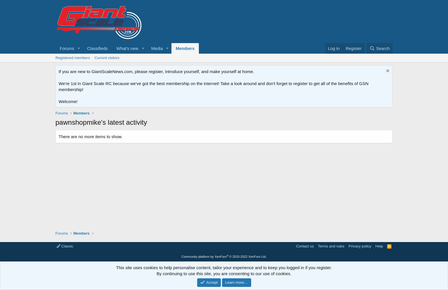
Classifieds (97, 48)
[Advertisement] (224, 185)
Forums (67, 48)
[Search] (380, 48)
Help (379, 246)
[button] (79, 48)
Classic (65, 246)
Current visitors (107, 58)
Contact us (305, 246)
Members (185, 48)
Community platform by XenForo (224, 256)
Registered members (72, 58)
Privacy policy (360, 246)
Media (157, 48)
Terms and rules (331, 246)
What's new (127, 48)
